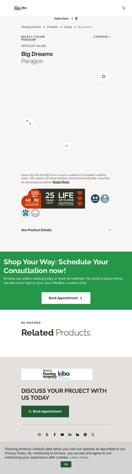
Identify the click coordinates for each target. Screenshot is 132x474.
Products (52, 27)
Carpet (68, 27)
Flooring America (31, 27)
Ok (66, 464)
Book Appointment (66, 298)
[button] (64, 18)
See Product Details (36, 230)
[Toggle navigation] (124, 8)
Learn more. (79, 457)
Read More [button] (61, 182)
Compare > (102, 36)
